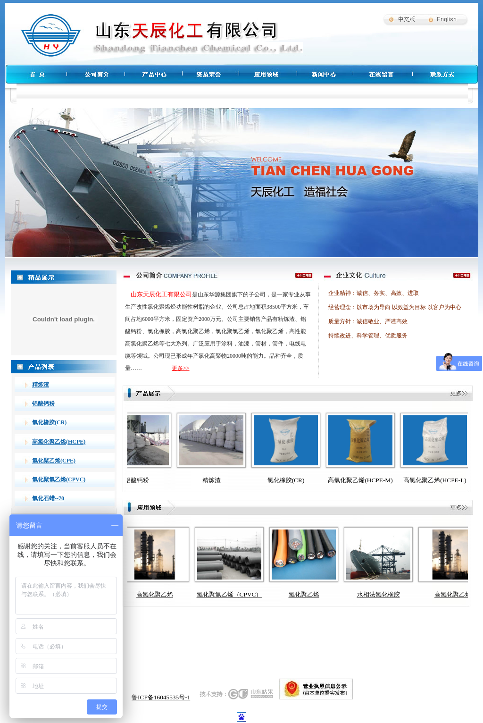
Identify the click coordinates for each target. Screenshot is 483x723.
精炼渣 (40, 384)
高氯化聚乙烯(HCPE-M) (365, 480)
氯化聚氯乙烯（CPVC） (245, 594)
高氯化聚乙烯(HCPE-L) (440, 480)
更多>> (181, 368)
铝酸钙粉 (43, 403)
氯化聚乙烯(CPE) (53, 460)
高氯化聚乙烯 (170, 594)
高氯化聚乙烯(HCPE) (58, 441)
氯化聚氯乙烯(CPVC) (58, 479)
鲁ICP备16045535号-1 (161, 697)
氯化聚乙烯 (320, 594)
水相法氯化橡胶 (394, 594)
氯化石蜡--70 (48, 498)
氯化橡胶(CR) (49, 422)
